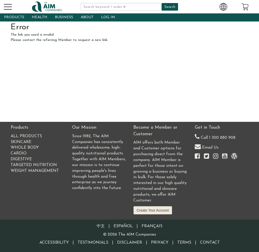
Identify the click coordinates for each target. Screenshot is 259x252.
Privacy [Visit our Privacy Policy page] (159, 243)
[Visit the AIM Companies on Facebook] (197, 156)
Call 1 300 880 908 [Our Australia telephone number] (215, 136)
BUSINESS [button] (64, 17)
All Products (26, 136)
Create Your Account (153, 210)
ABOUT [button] (87, 17)
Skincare (21, 142)
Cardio (19, 153)
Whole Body (25, 148)
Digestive (21, 159)
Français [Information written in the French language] (152, 226)
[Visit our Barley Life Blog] (234, 156)
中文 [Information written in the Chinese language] (101, 226)
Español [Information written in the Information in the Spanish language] (123, 226)
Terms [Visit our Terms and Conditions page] (184, 243)
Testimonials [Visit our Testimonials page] (93, 243)
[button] (7, 6)
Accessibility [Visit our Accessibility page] (54, 243)
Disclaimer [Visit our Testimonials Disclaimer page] (129, 243)
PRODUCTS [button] (14, 17)
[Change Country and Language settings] (223, 6)
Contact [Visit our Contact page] (210, 243)
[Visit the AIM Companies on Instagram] (215, 156)
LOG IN (108, 17)
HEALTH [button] (39, 17)
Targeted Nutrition (34, 165)
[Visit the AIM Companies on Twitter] (206, 156)
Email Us (207, 146)
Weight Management (35, 171)
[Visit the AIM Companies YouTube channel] (224, 156)
